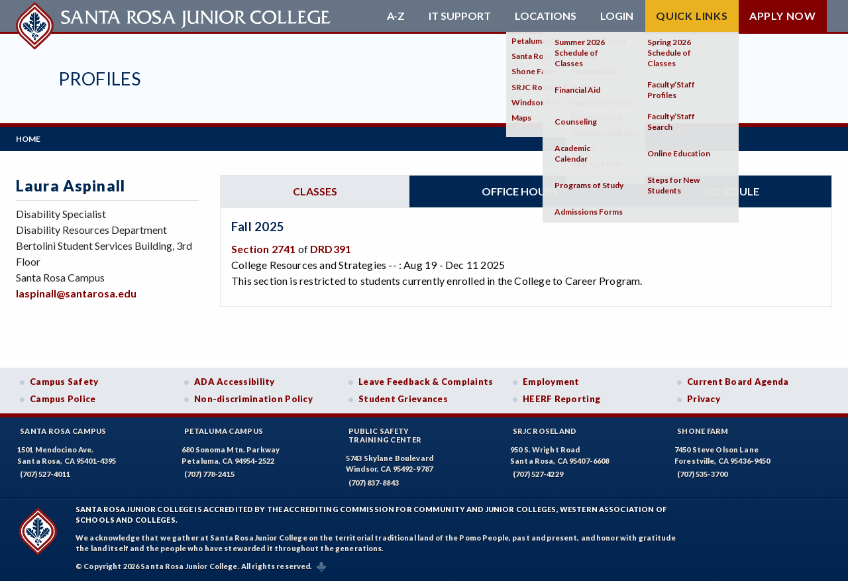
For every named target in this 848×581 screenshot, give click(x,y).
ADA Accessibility (234, 381)
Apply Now (782, 15)
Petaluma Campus (223, 431)
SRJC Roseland (545, 431)
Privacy (703, 399)
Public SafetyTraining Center (384, 435)
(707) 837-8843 (373, 482)
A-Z (396, 16)
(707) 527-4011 (45, 474)
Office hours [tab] (520, 191)
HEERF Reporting (561, 399)
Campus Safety (64, 381)
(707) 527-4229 (538, 474)
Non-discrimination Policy (253, 399)
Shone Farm (703, 431)
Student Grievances (403, 399)
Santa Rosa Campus (63, 431)
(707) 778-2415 (209, 474)
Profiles (99, 78)
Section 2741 (263, 248)
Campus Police (63, 399)
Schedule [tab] (731, 191)
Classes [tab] (315, 191)
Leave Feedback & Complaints (425, 381)
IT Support (460, 16)
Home (28, 139)
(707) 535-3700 (702, 474)
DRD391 (330, 248)
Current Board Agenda (738, 381)
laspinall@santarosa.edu (76, 293)
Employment (551, 381)
